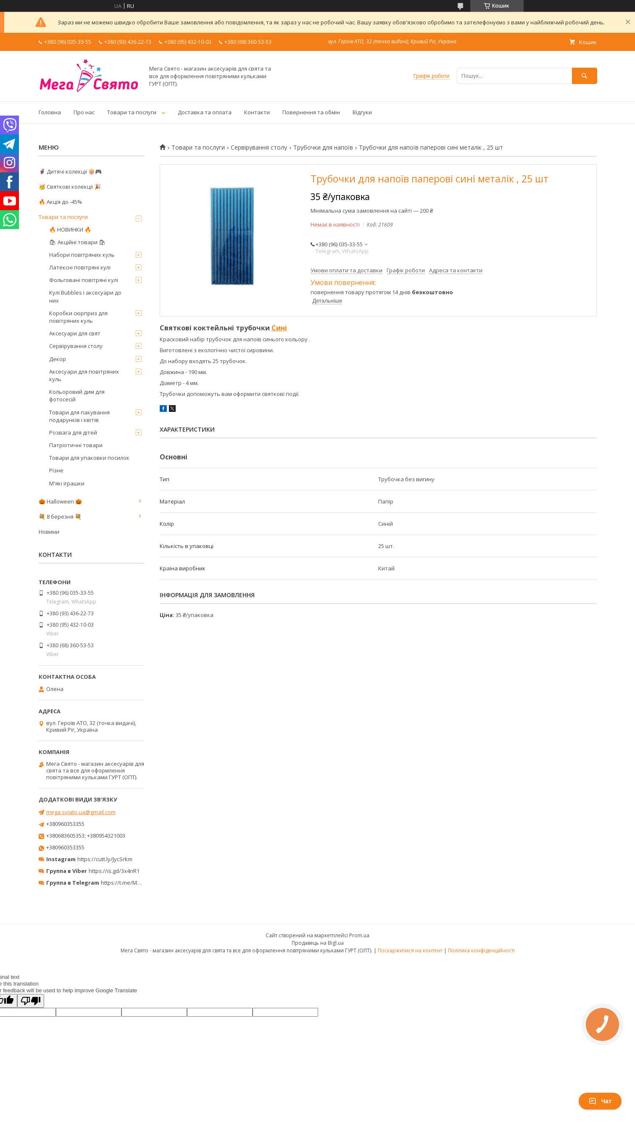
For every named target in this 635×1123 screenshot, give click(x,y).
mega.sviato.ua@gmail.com (81, 812)
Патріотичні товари (76, 445)
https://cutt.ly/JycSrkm (104, 859)
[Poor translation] (30, 1001)
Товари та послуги (131, 112)
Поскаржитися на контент (410, 950)
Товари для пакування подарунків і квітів (79, 416)
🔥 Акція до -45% (60, 202)
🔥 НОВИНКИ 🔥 (70, 229)
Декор (57, 359)
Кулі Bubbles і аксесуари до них (85, 296)
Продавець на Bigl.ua (318, 942)
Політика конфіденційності (481, 950)
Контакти (257, 112)
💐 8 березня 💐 (60, 516)
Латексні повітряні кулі (80, 267)
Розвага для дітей (73, 432)
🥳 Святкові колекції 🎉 (70, 186)
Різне (56, 470)
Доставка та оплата (205, 112)
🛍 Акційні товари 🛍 (77, 242)
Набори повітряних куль (82, 254)
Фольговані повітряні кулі (83, 280)
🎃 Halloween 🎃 (60, 501)
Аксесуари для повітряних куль (84, 375)
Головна (50, 112)
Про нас (84, 112)
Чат (600, 1101)
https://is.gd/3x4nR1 (114, 871)
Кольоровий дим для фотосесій (77, 395)
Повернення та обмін (311, 112)
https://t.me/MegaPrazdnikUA (139, 882)
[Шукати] (584, 76)
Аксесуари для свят (74, 333)
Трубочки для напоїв (323, 147)
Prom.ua (359, 935)
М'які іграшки (66, 483)
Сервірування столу (259, 147)
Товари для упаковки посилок (89, 457)
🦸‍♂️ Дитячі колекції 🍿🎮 (70, 171)
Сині (279, 327)
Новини (49, 531)
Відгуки (362, 112)
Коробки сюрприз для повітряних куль (78, 316)
